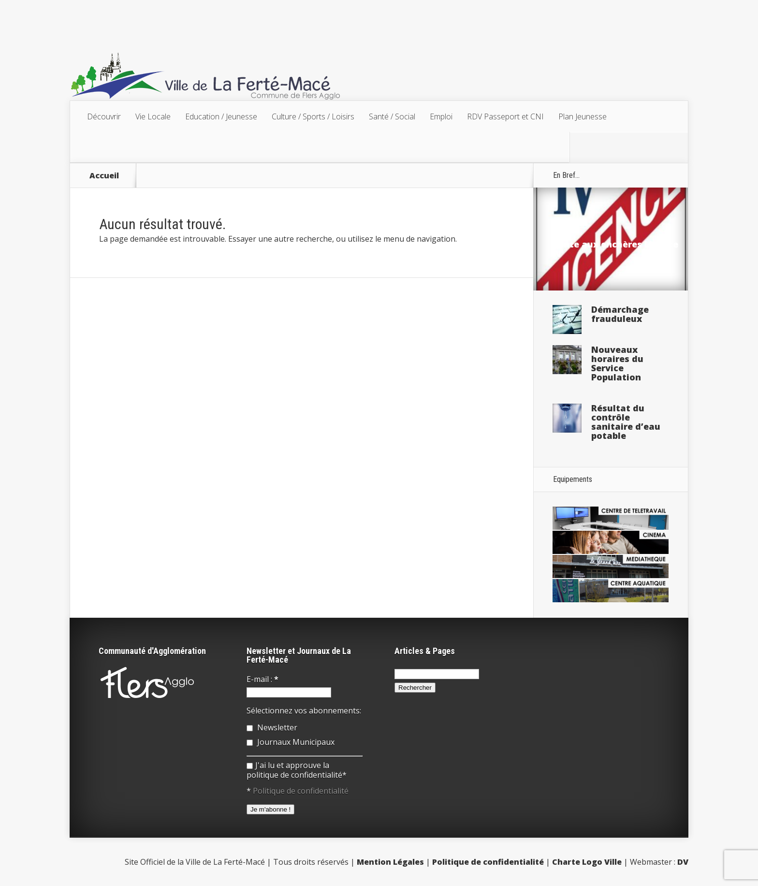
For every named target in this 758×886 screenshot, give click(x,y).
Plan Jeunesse (582, 116)
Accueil (104, 175)
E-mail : (262, 679)
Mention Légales (390, 862)
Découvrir (104, 116)
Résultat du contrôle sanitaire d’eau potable (625, 421)
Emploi (441, 116)
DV (682, 862)
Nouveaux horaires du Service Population (617, 363)
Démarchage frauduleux (620, 314)
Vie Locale (153, 116)
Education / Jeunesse (221, 116)
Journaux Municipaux (291, 742)
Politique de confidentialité (301, 790)
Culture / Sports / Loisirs (313, 116)
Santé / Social (392, 116)
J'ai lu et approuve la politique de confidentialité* (297, 770)
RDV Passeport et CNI (505, 116)
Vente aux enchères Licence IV (615, 248)
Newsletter (272, 727)
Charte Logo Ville (587, 862)
